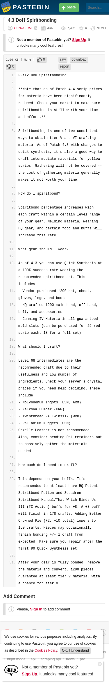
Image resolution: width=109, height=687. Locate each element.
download (79, 59)
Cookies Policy (46, 650)
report (64, 66)
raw (63, 59)
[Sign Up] (11, 670)
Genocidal (23, 28)
